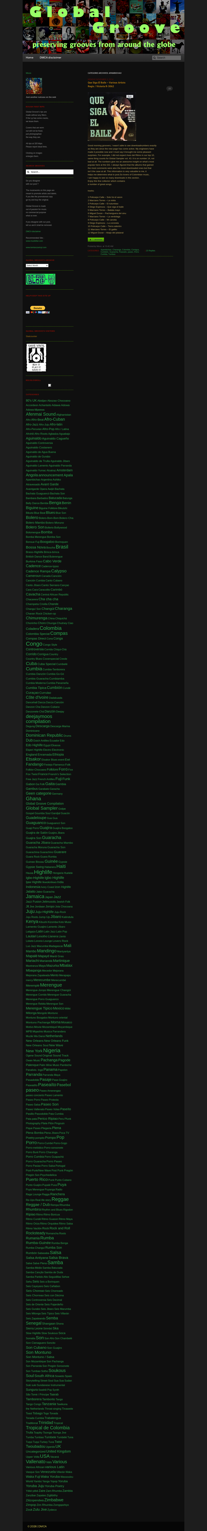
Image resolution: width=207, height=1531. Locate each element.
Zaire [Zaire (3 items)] (42, 1490)
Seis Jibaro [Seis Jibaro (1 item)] (47, 1309)
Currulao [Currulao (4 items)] (45, 692)
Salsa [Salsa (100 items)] (55, 1252)
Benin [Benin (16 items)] (66, 503)
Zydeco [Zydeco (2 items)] (52, 1509)
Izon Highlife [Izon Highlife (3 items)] (63, 887)
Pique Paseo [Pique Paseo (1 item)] (33, 1128)
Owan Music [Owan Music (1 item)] (33, 1060)
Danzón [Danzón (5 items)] (50, 711)
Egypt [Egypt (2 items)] (47, 745)
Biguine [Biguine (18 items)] (32, 508)
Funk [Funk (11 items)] (66, 779)
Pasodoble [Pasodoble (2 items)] (41, 1113)
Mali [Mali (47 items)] (67, 945)
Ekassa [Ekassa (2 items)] (55, 745)
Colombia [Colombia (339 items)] (51, 628)
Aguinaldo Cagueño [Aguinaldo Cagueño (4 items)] (55, 438)
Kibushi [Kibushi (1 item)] (43, 922)
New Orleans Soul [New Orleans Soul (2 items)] (37, 1045)
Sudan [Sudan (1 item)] (68, 1380)
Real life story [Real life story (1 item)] (43, 1200)
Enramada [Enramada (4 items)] (45, 754)
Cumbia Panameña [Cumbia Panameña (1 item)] (57, 683)
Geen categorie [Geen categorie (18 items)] (38, 793)
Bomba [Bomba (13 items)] (46, 532)
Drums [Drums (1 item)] (67, 735)
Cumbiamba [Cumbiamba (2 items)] (56, 678)
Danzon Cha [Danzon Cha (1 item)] (33, 707)
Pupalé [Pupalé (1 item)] (46, 1185)
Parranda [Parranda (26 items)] (34, 1074)
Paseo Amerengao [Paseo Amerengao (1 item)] (50, 1090)
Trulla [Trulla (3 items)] (29, 1432)
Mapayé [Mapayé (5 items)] (43, 956)
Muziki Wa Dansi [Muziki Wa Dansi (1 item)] (35, 1036)
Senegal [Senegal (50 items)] (33, 1323)
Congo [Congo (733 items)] (34, 644)
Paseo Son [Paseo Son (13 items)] (50, 1104)
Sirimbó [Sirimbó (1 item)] (47, 1328)
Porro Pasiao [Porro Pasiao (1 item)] (33, 1165)
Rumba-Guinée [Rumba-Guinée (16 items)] (38, 1243)
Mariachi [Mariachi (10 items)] (32, 961)
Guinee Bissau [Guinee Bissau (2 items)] (35, 861)
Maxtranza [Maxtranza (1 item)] (32, 965)
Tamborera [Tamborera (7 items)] (34, 1399)
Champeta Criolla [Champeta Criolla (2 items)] (37, 604)
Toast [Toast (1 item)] (29, 1413)
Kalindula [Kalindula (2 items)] (67, 917)
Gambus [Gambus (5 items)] (32, 788)
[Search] (166, 57)
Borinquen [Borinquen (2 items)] (61, 541)
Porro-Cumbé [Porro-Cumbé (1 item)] (45, 1143)
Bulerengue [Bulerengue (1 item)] (56, 556)
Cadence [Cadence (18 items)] (33, 566)
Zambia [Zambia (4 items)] (67, 1490)
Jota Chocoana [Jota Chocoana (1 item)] (64, 906)
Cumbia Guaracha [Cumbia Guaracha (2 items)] (37, 678)
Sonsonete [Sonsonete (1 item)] (63, 1366)
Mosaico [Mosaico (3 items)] (66, 1022)
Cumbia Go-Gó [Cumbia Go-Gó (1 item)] (55, 674)
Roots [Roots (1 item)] (62, 1233)
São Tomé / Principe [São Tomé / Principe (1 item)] (37, 1394)
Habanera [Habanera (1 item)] (50, 867)
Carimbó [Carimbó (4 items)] (56, 589)
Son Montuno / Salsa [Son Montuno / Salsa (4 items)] (40, 1357)
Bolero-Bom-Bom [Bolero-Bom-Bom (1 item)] (49, 518)
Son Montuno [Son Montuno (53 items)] (38, 1352)
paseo (130, 252)
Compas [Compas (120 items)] (59, 633)
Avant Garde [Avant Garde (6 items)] (50, 484)
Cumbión (104, 252)
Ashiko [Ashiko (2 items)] (57, 479)
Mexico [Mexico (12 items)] (58, 1008)
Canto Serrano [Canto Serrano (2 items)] (50, 585)
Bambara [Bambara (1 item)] (31, 498)
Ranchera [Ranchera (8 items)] (57, 1194)
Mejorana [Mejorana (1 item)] (58, 970)
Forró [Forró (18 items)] (63, 769)
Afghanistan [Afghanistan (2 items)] (63, 414)
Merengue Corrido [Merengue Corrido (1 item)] (36, 994)
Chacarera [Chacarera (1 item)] (32, 599)
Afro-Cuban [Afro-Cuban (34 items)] (54, 419)
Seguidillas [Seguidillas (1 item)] (55, 1276)
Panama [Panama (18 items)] (50, 1069)
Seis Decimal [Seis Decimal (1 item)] (54, 1300)
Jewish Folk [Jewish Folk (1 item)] (63, 901)
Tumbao (111, 254)
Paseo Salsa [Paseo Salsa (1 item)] (33, 1104)
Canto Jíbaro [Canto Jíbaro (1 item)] (33, 585)
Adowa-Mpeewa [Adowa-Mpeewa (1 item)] (35, 409)
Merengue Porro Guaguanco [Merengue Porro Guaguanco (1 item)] (42, 999)
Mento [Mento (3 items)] (54, 975)
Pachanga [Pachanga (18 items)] (49, 1060)
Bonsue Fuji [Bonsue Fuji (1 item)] (33, 542)
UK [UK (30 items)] (58, 1446)
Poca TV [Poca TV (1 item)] (64, 1133)
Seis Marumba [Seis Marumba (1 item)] (62, 1309)
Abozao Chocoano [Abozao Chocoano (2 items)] (58, 400)
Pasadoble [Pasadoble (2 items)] (32, 1079)
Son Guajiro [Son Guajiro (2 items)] (54, 1347)
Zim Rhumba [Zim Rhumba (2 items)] (45, 1504)
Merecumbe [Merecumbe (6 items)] (42, 980)
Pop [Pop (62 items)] (60, 1137)
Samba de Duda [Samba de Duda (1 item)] (53, 1272)
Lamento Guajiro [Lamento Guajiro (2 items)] (36, 926)
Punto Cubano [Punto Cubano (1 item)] (63, 1180)
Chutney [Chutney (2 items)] (62, 623)
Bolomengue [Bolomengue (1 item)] (33, 532)
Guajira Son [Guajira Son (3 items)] (33, 838)
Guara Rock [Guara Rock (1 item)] (33, 856)
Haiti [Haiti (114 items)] (61, 866)
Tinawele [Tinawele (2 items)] (67, 1408)
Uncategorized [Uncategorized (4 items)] (36, 1451)
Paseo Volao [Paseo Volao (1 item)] (52, 1109)
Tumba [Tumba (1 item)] (30, 1437)
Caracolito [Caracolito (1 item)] (44, 589)
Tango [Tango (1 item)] (59, 1399)
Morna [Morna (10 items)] (56, 1022)
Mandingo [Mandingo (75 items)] (47, 950)
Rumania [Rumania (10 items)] (33, 1238)
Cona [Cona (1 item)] (50, 638)
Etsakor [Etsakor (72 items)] (33, 759)
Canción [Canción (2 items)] (56, 576)
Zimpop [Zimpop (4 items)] (31, 1504)
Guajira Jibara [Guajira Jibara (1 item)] (56, 832)
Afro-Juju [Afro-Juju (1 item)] (44, 424)
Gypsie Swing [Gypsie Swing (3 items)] (35, 867)
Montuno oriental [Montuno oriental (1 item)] (57, 1017)
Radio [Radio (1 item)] (59, 1189)
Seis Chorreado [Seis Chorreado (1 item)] (54, 1291)
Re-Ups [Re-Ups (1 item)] (30, 1200)
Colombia (126, 250)
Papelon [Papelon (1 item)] (63, 1070)
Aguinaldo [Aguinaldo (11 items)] (33, 438)
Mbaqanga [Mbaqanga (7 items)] (33, 970)
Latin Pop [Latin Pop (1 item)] (61, 931)
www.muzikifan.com (34, 241)
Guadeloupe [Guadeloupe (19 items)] (36, 818)
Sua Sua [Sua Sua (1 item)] (59, 1380)
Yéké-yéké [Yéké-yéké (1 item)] (32, 1491)
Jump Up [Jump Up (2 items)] (44, 917)
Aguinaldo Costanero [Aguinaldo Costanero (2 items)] (39, 447)
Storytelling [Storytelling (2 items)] (33, 1380)
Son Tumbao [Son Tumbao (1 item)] (33, 1371)
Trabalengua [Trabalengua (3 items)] (53, 1418)
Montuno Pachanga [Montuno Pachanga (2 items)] (38, 1022)
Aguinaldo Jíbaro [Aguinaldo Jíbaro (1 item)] (60, 461)
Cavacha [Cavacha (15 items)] (33, 594)
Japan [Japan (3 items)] (49, 897)
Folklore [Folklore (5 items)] (52, 769)
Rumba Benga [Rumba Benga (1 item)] (59, 1243)
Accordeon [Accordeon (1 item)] (32, 405)
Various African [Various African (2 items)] (35, 1467)
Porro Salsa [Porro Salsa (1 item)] (48, 1165)
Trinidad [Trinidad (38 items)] (45, 1422)
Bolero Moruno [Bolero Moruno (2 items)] (55, 522)
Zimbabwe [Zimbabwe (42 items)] (53, 1500)
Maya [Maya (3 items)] (42, 965)
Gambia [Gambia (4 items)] (60, 784)
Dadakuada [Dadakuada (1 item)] (55, 697)
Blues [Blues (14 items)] (50, 513)
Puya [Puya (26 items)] (61, 1184)
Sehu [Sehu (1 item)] (29, 1281)
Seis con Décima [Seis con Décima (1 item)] (54, 1295)
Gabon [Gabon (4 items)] (30, 784)
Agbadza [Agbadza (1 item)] (53, 433)
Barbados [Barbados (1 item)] (42, 498)
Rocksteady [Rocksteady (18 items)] (35, 1233)
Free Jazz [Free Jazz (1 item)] (31, 779)
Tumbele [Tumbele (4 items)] (50, 1437)
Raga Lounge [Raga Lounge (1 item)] (33, 1194)
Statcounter (31, 336)
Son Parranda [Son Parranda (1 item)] (34, 1366)
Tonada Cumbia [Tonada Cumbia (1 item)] (35, 1418)
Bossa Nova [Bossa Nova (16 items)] (36, 547)
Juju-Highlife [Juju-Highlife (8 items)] (44, 912)
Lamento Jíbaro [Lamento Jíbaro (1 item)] (56, 926)
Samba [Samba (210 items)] (55, 1262)
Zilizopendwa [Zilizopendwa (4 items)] (35, 1500)
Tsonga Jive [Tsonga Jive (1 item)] (59, 1432)
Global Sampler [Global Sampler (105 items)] (42, 808)
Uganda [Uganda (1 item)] (50, 1446)
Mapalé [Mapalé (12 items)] (32, 956)
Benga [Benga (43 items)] (55, 503)
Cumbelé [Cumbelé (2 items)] (61, 664)
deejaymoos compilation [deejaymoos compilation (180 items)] (39, 719)
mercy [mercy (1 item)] (29, 980)
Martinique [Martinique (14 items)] (61, 961)
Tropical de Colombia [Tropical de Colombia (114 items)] (48, 1427)
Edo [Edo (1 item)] (62, 740)
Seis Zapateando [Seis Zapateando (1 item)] (35, 1318)
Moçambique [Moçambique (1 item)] (65, 1027)
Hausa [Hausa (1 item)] (29, 873)
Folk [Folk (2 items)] (68, 764)
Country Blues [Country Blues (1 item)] (34, 658)
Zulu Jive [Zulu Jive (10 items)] (40, 1509)
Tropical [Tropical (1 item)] (58, 1423)
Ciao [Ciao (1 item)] (70, 623)
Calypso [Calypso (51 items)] (58, 571)
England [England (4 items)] (31, 754)
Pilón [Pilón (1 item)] (51, 1123)
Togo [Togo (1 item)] (46, 1413)
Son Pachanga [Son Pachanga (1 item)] (55, 1361)
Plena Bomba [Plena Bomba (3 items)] (35, 1132)
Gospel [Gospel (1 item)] (30, 813)
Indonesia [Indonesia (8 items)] (33, 887)
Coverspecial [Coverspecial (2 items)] (51, 658)
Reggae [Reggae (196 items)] (60, 1199)
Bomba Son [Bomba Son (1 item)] (54, 537)
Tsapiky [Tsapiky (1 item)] (38, 1432)
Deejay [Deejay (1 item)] (60, 711)
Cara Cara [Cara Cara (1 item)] (32, 589)
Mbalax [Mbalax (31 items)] (66, 965)
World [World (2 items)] (29, 1481)
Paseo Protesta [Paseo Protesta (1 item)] (50, 1099)
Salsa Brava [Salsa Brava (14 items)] (58, 1258)
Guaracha (113, 252)
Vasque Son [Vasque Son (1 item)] (33, 1472)
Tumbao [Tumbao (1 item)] (39, 1437)
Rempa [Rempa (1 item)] (54, 1205)
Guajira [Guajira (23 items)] (46, 827)
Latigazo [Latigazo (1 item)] (31, 931)
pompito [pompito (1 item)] (39, 1138)
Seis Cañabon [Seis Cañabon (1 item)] (52, 1286)
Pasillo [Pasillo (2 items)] (30, 1113)
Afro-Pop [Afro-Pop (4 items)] (48, 429)
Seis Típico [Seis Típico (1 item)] (47, 1313)
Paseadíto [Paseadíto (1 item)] (32, 1085)
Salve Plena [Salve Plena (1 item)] (40, 1263)
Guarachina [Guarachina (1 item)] (32, 852)
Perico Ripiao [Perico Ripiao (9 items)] (48, 1118)
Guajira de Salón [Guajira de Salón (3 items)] (37, 832)
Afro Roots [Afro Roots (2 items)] (41, 433)
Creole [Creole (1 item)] (63, 658)
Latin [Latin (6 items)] (39, 931)
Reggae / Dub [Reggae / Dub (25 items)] (38, 1204)
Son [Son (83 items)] (40, 1338)
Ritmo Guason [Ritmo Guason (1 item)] (50, 1219)
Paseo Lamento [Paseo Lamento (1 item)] (54, 1095)
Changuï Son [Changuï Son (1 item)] (33, 609)
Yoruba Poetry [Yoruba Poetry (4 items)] (54, 1486)
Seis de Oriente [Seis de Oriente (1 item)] (35, 1304)
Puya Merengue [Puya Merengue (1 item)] (35, 1189)
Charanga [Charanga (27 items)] (63, 608)
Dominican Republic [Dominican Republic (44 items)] (44, 735)
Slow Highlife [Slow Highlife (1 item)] (33, 1333)
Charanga (117, 250)
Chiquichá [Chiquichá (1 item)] (61, 618)
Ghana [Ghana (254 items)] (33, 798)
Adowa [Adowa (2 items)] (65, 405)
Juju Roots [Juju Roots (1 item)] (32, 917)
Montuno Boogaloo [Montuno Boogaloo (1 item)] (37, 1017)
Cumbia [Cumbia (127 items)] (34, 668)
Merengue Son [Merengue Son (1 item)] (54, 1003)
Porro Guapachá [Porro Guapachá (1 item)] (54, 1156)
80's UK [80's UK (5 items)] (31, 400)
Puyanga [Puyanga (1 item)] (50, 1189)
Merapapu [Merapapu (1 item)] (65, 975)
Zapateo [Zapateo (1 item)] (41, 1495)
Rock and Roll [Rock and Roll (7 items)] (59, 1228)
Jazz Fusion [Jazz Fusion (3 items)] (34, 901)
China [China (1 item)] (51, 618)
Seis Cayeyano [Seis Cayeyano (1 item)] (34, 1286)
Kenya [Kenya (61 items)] (32, 921)
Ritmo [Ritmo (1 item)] (39, 1214)
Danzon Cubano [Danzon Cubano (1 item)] (50, 707)
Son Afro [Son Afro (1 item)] (49, 1338)
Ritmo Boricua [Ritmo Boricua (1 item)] (52, 1214)
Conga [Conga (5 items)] (58, 638)
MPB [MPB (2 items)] (29, 1031)
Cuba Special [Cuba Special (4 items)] (47, 664)
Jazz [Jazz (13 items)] (57, 897)
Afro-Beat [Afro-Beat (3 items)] (37, 419)
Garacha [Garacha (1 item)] (55, 789)
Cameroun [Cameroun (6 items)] (33, 576)
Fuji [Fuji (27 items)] (58, 779)
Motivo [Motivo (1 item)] (29, 1027)
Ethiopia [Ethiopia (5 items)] (58, 754)
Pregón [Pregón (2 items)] (68, 1170)
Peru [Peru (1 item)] (61, 1118)
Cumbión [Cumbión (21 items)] (54, 688)
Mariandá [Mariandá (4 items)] (45, 961)
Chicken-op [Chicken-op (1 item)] (49, 613)
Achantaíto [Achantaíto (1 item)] (45, 405)
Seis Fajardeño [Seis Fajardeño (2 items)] (53, 1304)
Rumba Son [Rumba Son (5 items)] (53, 1247)
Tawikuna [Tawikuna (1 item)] (62, 1404)
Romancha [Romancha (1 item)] (52, 1233)
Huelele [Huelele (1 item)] (68, 873)
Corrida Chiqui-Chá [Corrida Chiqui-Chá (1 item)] (55, 649)
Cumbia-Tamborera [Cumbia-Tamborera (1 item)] (54, 669)
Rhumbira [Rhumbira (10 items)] (33, 1209)
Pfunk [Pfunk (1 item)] (68, 1118)
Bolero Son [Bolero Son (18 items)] (35, 527)
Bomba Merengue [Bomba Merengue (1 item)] (36, 537)
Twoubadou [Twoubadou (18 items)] (35, 1446)
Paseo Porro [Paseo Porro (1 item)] (33, 1099)
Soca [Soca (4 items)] (61, 1333)
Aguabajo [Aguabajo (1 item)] (64, 433)
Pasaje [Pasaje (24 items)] (45, 1079)
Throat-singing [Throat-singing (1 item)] (53, 1408)
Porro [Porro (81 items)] (31, 1142)
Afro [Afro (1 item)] (28, 419)
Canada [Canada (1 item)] (46, 576)
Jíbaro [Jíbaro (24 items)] (55, 916)
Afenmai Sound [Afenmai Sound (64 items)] (41, 414)
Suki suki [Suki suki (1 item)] (31, 1385)
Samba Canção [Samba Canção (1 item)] (35, 1272)
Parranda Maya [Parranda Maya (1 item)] (51, 1075)
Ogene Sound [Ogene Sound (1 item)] (34, 1055)
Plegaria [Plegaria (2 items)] (46, 1128)
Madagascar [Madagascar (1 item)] (56, 946)
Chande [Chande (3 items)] (53, 604)
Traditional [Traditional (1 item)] (32, 1423)
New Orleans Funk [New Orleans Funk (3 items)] (56, 1040)
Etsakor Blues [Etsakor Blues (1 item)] (49, 759)
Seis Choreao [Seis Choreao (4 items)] (35, 1290)
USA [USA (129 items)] (45, 1456)
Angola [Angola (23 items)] (32, 475)
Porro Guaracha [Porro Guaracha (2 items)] (36, 1161)
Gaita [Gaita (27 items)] (50, 784)
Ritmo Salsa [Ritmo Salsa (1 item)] (66, 1223)
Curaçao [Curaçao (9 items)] (32, 692)
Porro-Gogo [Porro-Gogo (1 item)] (60, 1143)
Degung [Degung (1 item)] (30, 726)
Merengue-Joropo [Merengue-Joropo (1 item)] (36, 990)
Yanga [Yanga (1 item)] (46, 1481)
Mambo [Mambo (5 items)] (31, 951)
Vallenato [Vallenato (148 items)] (35, 1461)
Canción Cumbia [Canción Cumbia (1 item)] (35, 580)
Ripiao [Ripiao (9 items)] (31, 1214)
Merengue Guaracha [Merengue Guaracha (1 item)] (59, 994)
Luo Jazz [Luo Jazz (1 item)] (31, 946)
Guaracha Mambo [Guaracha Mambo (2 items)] (62, 842)
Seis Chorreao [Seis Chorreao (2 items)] (35, 1295)
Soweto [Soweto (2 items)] (59, 1376)
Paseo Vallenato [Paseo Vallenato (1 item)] (35, 1109)
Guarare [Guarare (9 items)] (60, 852)
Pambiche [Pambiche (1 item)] (65, 1065)
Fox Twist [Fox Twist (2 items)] (32, 774)
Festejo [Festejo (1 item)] (48, 764)
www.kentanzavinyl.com (36, 247)
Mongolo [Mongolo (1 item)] (42, 1013)
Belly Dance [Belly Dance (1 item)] (33, 503)
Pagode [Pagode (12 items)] (64, 1060)
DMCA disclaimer (33, 231)
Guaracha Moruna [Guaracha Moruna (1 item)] (36, 847)
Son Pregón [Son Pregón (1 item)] (49, 1366)
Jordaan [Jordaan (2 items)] (40, 906)
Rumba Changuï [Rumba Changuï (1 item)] (35, 1247)
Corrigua (135, 250)
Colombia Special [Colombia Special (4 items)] (38, 633)
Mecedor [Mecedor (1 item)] (47, 970)
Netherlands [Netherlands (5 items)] (54, 1036)
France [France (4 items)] (43, 774)
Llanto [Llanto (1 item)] (62, 936)
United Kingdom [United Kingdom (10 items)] (58, 1451)
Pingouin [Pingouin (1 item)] (59, 1123)
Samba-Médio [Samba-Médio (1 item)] (34, 1267)
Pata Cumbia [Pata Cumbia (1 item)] (56, 1113)
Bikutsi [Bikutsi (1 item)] (29, 513)
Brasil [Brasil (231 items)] (62, 546)
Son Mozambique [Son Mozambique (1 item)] (36, 1361)
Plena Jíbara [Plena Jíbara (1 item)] (51, 1133)
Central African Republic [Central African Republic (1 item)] (55, 594)
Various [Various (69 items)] (59, 1461)
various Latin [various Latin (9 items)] (55, 1467)
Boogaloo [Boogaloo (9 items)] (47, 541)
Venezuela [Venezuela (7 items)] (48, 1472)
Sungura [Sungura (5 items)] (32, 1389)
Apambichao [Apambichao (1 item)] (33, 479)
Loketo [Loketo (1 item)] (30, 941)
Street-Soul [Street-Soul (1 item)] (46, 1380)
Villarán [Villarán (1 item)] (60, 1472)
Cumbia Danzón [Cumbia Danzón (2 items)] (36, 674)
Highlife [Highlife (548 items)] (43, 872)
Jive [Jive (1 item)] (32, 906)
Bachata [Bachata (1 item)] (59, 489)
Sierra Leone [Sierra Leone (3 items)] (34, 1328)
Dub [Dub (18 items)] (29, 740)
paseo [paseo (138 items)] (32, 1090)
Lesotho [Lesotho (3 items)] (42, 936)
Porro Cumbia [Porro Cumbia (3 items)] (35, 1156)
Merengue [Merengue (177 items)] (51, 985)
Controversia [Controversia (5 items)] (35, 649)
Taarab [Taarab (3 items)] (54, 1394)
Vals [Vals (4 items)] (49, 1462)
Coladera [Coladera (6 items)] (32, 628)
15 (169, 88)
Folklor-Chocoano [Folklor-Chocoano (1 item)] (36, 769)
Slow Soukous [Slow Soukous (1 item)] (49, 1333)
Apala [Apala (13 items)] (68, 475)
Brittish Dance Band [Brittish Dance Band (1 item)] (37, 556)
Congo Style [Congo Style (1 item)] (50, 644)
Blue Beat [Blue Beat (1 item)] (39, 513)
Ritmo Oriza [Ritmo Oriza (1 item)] (32, 1223)
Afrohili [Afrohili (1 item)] (30, 433)
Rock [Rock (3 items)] (45, 1228)
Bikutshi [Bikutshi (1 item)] (62, 508)
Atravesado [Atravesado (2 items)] (33, 484)
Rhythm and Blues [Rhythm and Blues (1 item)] (52, 1209)
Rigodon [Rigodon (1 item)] (68, 1209)
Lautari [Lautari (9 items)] (31, 936)
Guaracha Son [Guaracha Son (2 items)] (56, 847)
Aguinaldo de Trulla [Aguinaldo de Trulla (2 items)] (38, 461)
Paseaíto (123, 252)
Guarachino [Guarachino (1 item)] (46, 852)
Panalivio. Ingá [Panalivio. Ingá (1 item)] (34, 1070)
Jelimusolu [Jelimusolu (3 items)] (49, 901)
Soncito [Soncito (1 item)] (51, 1343)
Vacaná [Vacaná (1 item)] (54, 1456)
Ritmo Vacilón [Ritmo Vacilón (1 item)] (34, 1228)
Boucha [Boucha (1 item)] (50, 547)
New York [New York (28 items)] (34, 1051)
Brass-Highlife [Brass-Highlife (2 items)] (34, 552)
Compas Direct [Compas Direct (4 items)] (36, 638)
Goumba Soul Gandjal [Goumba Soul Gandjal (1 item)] (47, 813)
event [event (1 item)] (61, 759)
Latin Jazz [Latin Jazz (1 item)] (49, 931)
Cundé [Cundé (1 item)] (66, 688)
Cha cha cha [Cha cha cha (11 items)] (48, 599)
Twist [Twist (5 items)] (58, 1442)
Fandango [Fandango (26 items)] (35, 764)
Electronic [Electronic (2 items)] (58, 749)
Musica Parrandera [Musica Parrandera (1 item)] (54, 1031)
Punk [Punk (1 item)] (51, 1180)
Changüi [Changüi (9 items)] (48, 608)
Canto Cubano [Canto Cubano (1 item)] (54, 580)
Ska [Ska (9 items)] (56, 1328)
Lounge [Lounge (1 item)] (47, 941)
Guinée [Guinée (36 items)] (51, 861)
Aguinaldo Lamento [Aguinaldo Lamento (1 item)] (37, 465)
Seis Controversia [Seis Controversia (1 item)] (36, 1300)
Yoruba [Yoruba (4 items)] (63, 1481)
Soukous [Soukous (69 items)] (57, 1370)
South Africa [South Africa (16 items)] (44, 1376)
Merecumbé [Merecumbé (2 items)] (58, 980)
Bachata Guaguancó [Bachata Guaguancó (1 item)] (37, 493)
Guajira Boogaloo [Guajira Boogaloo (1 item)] (63, 828)
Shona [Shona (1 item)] (60, 1323)
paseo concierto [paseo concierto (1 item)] (35, 1095)
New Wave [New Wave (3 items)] (56, 1045)
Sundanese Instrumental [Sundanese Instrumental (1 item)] (51, 1385)
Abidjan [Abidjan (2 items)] (42, 400)
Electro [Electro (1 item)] (47, 749)
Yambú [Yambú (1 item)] (38, 1481)
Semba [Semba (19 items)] (52, 1318)
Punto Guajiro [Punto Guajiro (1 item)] (34, 1185)
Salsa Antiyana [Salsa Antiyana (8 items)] (37, 1258)
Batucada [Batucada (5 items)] (55, 498)
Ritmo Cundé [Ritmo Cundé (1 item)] (33, 1219)
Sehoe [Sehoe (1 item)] (65, 1276)
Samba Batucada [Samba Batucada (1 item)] (52, 1267)
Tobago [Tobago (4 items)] (38, 1413)
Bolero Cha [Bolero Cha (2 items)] (66, 518)
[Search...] (49, 171)
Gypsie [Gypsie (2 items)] (62, 861)
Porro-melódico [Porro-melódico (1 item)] (34, 1147)
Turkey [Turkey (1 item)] (44, 1442)
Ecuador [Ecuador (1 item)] (54, 740)
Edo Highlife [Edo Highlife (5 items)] (34, 745)
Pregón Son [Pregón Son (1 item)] (33, 1175)
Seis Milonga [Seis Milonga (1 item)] (33, 1313)
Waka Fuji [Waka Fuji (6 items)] (33, 1476)
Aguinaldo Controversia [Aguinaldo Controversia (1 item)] (39, 443)
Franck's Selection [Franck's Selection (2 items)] (59, 774)
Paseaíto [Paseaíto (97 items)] (47, 1084)
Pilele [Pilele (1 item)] (44, 1123)
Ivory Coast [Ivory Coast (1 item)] (47, 887)
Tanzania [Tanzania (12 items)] (49, 1404)
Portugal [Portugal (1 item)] (60, 1165)
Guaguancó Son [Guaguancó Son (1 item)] (56, 823)
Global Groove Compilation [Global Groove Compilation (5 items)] (45, 803)
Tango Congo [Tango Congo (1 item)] (33, 1404)
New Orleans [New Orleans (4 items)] (35, 1040)
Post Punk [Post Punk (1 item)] (57, 1170)
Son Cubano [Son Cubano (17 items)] (36, 1347)
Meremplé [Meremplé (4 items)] (32, 985)
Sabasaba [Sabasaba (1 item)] (43, 1253)
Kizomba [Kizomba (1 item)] (53, 922)
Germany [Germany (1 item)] (57, 793)
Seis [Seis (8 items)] (36, 1281)
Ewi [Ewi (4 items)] (67, 759)
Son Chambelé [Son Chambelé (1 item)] (63, 1338)
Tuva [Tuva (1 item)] (51, 1442)
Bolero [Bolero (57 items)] (32, 517)
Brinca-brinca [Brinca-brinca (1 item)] (51, 552)
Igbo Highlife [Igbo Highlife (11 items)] (54, 878)
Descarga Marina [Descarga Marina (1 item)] (60, 726)
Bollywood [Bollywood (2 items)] (60, 527)
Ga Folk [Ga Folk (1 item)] (40, 784)
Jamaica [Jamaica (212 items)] (35, 896)
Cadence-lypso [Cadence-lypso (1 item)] (50, 566)
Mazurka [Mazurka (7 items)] (52, 965)
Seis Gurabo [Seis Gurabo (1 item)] (33, 1309)
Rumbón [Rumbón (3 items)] (31, 1253)
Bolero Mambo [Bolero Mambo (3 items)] (35, 522)
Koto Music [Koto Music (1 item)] (65, 922)
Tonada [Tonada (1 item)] (53, 1413)
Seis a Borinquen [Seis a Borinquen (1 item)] (49, 1281)
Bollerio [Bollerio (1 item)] (49, 527)
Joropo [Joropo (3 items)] (50, 906)
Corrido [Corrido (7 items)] (31, 654)
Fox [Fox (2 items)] (70, 769)
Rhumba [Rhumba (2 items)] (64, 1205)
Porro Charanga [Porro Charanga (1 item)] (48, 1152)
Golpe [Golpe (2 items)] (62, 808)
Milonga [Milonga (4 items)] (31, 1013)
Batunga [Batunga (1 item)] (67, 498)
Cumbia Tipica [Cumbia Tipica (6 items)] (36, 688)
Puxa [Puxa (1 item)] (54, 1185)
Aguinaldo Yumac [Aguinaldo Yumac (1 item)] (36, 470)
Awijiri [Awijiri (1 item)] (51, 489)
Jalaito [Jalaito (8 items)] (31, 891)
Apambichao (106, 250)
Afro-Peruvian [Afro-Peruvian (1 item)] (34, 429)
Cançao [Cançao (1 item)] (64, 585)
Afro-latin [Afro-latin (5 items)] (56, 424)
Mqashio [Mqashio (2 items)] (38, 1031)
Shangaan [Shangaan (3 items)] (48, 1323)
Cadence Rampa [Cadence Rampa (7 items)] (38, 571)
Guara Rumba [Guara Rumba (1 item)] (48, 856)
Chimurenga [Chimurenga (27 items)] (36, 618)
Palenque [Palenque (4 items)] (32, 1065)
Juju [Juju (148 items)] (30, 911)
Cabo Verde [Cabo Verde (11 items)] (52, 561)
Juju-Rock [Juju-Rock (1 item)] (60, 912)
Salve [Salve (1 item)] (29, 1263)
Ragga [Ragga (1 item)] (46, 1194)
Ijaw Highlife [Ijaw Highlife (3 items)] (34, 882)
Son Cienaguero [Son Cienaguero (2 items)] (36, 1342)
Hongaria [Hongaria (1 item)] (58, 873)
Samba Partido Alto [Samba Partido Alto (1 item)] (37, 1276)
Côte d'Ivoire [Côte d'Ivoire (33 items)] (37, 697)
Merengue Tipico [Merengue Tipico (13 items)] (39, 1008)
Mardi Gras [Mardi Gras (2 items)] (57, 956)
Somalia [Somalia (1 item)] (30, 1338)
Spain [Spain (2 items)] (68, 1376)
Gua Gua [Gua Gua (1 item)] (52, 818)
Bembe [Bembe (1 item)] (44, 503)
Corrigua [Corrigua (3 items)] (43, 654)
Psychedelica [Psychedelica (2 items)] (48, 1175)
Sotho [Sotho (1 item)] (44, 1371)
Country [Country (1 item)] (53, 654)
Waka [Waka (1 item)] (68, 1472)
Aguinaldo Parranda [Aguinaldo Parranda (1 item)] (60, 465)
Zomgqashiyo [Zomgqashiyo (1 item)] (61, 1505)
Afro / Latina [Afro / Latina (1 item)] (62, 429)
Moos (28, 73)
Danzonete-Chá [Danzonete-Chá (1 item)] (35, 711)
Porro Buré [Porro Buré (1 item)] (32, 1152)
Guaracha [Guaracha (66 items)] (51, 837)
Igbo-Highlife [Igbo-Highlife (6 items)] (35, 878)
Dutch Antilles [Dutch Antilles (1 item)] (41, 740)
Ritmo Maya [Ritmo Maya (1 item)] (65, 1219)
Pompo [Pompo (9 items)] (50, 1137)
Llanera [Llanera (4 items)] (53, 936)
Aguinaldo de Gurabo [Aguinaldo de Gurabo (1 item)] (38, 456)
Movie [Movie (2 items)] (38, 1027)
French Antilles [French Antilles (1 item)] (46, 779)
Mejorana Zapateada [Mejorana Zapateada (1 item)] (38, 975)
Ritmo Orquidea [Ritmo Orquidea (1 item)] (49, 1223)
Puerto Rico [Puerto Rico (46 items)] (37, 1179)
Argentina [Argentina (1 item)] (46, 479)
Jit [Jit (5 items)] (27, 906)
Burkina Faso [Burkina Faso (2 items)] (34, 561)
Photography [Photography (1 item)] (33, 1123)
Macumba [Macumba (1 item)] (42, 946)
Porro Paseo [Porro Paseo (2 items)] (54, 1161)
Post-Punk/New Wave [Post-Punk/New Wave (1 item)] (38, 1170)
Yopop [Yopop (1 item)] (54, 1481)
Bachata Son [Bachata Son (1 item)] (57, 493)
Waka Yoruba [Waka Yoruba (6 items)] (50, 1476)
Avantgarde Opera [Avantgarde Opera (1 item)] (36, 489)
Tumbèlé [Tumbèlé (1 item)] (62, 1437)
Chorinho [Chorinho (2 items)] (31, 623)
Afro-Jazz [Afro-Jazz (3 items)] (32, 424)
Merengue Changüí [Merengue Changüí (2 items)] (59, 990)
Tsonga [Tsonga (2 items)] (47, 1432)
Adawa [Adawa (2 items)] (56, 405)
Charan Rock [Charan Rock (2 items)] (34, 613)
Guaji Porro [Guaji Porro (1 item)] (32, 828)
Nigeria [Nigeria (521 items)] (51, 1050)
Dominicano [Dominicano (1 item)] (32, 730)
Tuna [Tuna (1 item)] (70, 1437)
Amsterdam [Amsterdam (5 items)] (65, 470)
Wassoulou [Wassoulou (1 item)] (66, 1476)
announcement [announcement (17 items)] (50, 475)
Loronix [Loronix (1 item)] (38, 941)
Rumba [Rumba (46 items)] (47, 1238)
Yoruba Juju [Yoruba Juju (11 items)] (35, 1486)
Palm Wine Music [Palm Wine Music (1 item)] (49, 1065)
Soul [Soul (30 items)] (30, 1375)
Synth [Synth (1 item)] (56, 1389)
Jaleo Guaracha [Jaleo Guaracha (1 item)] (45, 891)
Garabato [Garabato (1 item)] (43, 789)
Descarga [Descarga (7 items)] (43, 726)
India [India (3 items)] (60, 882)
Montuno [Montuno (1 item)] (53, 1013)
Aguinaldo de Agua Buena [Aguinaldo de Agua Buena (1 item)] (41, 452)
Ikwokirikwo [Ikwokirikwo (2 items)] (49, 882)
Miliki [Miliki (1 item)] (68, 1008)
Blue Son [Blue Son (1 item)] (61, 513)
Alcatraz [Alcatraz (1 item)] (51, 470)
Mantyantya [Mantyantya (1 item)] (64, 951)
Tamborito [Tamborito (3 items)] (48, 1399)
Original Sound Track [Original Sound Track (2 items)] (55, 1055)
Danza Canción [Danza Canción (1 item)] (55, 702)
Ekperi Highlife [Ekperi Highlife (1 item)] (34, 749)
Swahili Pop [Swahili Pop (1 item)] (45, 1389)
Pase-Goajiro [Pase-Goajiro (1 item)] (59, 1080)
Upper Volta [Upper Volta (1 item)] (32, 1456)
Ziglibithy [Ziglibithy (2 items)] (52, 1495)
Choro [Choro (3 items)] (42, 623)
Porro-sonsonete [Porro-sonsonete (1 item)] (53, 1147)
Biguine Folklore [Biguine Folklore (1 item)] (48, 508)
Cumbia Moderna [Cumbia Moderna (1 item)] (36, 683)
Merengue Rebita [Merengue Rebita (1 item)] (36, 1003)
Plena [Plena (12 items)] (56, 1128)
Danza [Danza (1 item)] (41, 702)
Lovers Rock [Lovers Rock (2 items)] (60, 940)
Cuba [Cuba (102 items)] (31, 663)
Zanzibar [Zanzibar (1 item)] (31, 1495)
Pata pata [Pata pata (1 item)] (31, 1118)
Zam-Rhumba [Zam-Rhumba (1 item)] (54, 1491)
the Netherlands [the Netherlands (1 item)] (35, 1408)
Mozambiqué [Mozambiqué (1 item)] (49, 1027)
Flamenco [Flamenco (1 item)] (59, 764)
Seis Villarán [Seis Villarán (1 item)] (62, 1313)
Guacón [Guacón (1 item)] (65, 813)
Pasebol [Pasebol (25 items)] (64, 1085)
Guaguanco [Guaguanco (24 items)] (36, 822)
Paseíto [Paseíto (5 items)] (65, 1109)
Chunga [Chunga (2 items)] (51, 623)
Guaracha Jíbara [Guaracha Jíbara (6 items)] (38, 842)
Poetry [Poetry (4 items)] (30, 1137)
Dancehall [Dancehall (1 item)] (31, 702)
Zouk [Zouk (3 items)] (29, 1509)
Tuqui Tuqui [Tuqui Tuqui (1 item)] (32, 1442)
